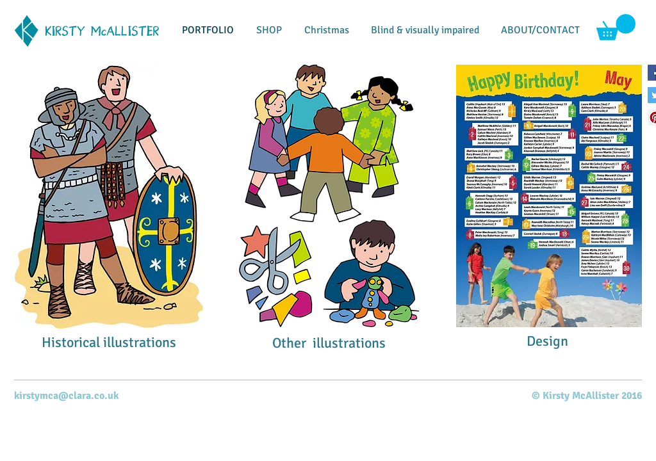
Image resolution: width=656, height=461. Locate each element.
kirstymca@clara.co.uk (66, 395)
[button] (616, 27)
